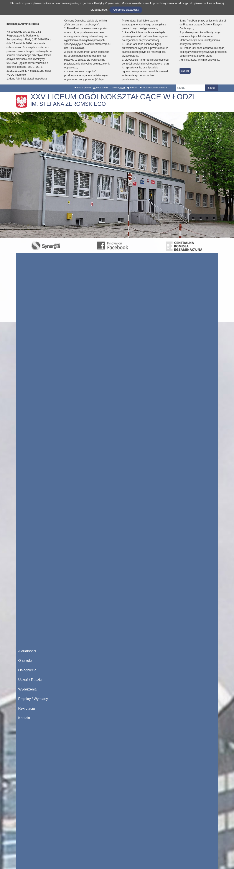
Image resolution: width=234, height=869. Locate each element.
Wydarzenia (27, 689)
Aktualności (27, 651)
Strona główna (82, 87)
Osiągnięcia (27, 670)
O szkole (25, 660)
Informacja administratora (153, 87)
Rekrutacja (26, 708)
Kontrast (132, 87)
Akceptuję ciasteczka (126, 9)
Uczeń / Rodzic (30, 680)
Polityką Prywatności (107, 3)
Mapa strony (100, 87)
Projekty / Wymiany (33, 699)
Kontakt (24, 718)
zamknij (185, 71)
